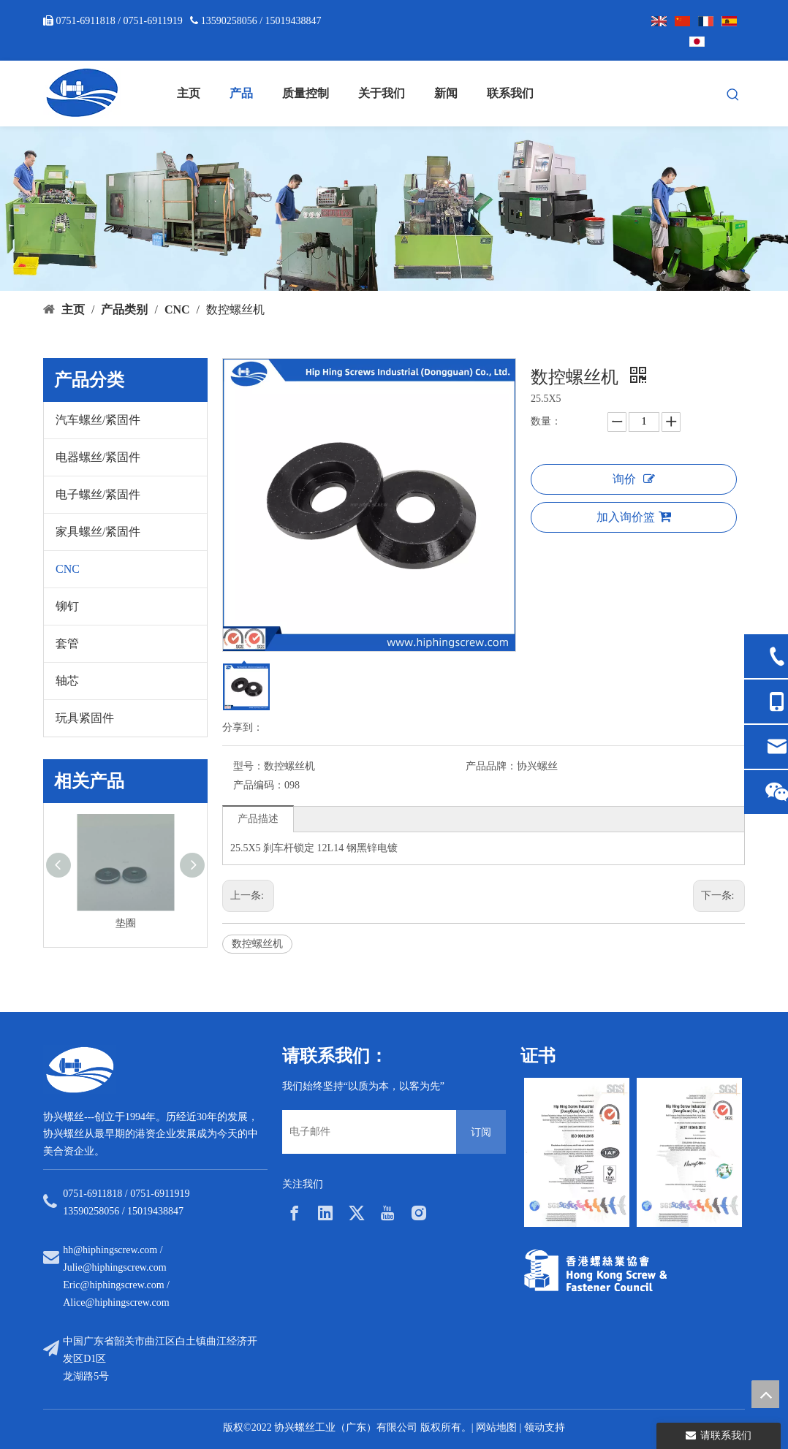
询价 (634, 479)
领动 (534, 1427)
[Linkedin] (325, 1213)
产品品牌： (491, 766)
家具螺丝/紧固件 (98, 531)
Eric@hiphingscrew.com (113, 1284)
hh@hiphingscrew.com (110, 1249)
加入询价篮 (633, 516)
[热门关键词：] (733, 95)
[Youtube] (387, 1213)
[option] (576, 1152)
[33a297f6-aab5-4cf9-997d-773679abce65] (595, 1270)
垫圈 (125, 923)
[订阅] (481, 1132)
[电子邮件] (366, 1132)
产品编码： (258, 785)
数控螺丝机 (257, 943)
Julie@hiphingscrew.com (114, 1267)
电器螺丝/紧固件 (98, 457)
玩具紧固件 (85, 718)
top (765, 1394)
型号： (248, 766)
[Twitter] (356, 1213)
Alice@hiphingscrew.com (116, 1302)
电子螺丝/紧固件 (98, 494)
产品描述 (258, 818)
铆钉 (67, 606)
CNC (68, 569)
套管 (67, 643)
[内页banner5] (394, 208)
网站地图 (496, 1427)
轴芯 (67, 680)
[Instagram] (418, 1213)
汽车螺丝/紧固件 (98, 420)
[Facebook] (294, 1213)
